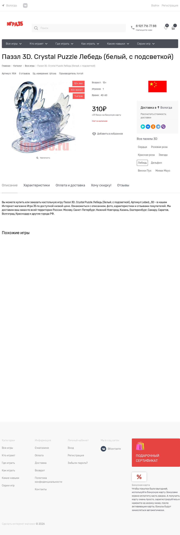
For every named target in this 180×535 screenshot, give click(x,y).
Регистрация (170, 5)
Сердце (142, 146)
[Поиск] (36, 28)
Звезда (163, 154)
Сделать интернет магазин (18, 523)
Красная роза (146, 154)
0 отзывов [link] (24, 73)
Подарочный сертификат (147, 452)
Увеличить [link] (45, 158)
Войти (155, 5)
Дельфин (156, 162)
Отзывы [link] (123, 185)
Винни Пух (144, 170)
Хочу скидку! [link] (101, 185)
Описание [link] (10, 185)
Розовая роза (159, 146)
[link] (9, 5)
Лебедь (142, 162)
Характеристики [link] (36, 185)
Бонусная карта (141, 485)
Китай (80, 73)
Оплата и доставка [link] (70, 185)
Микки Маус (162, 170)
